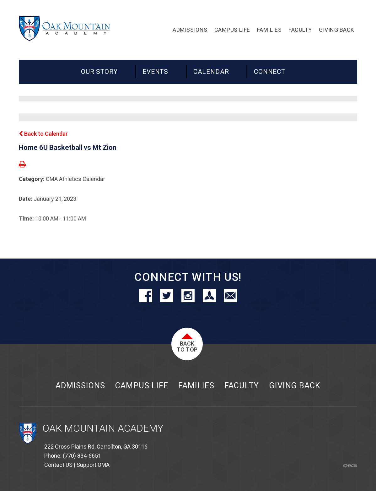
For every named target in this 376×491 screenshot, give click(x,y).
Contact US (58, 464)
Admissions (80, 385)
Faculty (241, 385)
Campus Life (141, 385)
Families (196, 385)
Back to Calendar (43, 133)
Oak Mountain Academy (102, 428)
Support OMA (93, 464)
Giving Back (294, 385)
